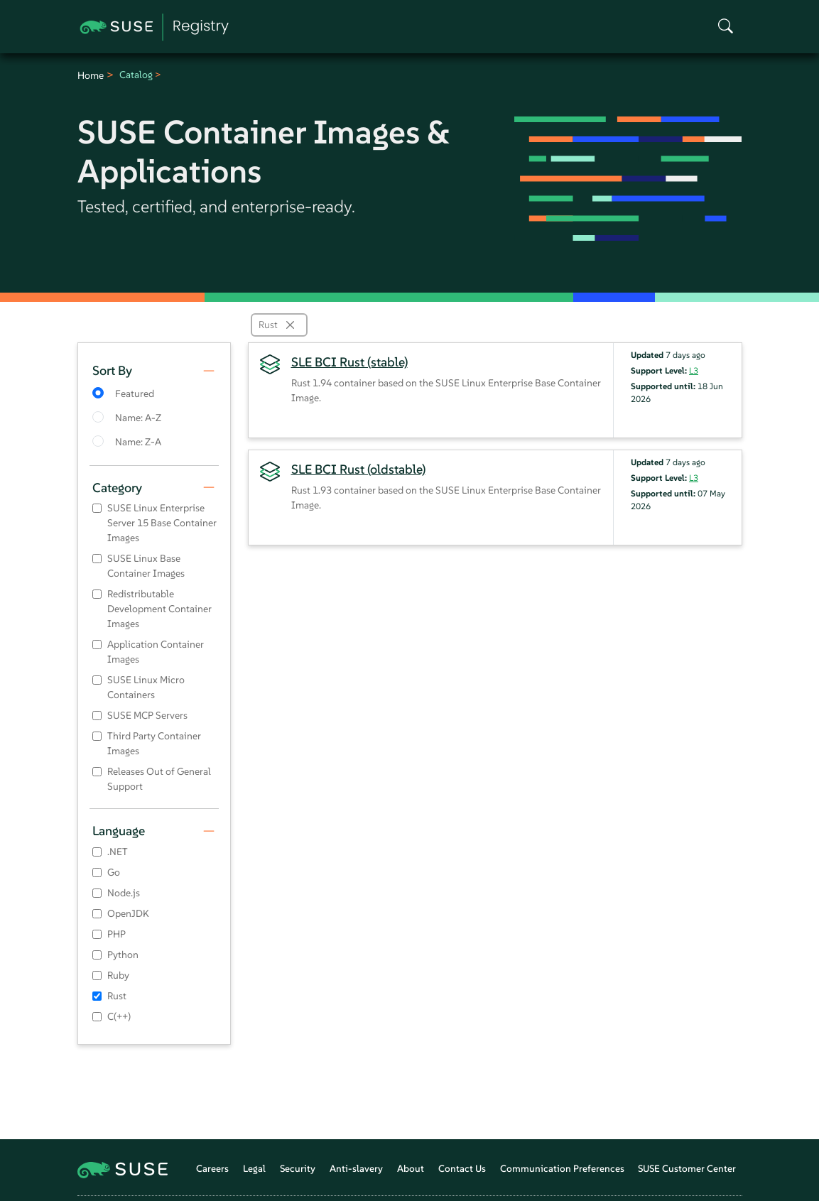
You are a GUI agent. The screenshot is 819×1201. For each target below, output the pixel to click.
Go (113, 872)
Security (297, 1169)
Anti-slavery (356, 1169)
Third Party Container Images (154, 743)
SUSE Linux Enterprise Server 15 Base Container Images (162, 522)
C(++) (119, 1016)
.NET (117, 851)
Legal (254, 1169)
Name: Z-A (138, 441)
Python (123, 954)
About (410, 1169)
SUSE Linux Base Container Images (146, 566)
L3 (693, 370)
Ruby (118, 975)
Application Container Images (155, 651)
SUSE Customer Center (687, 1169)
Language (118, 830)
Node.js (123, 892)
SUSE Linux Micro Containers (146, 687)
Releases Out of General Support (159, 779)
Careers (212, 1169)
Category (117, 487)
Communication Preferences (562, 1169)
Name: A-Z (138, 417)
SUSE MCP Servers (147, 715)
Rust (116, 995)
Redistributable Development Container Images (159, 608)
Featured (134, 393)
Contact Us (462, 1169)
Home (90, 75)
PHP (116, 934)
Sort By (112, 370)
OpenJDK (128, 913)
